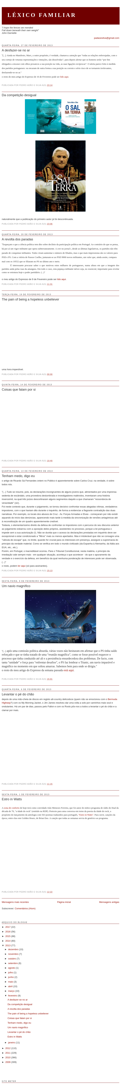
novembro (13, 954)
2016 (8, 931)
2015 (8, 936)
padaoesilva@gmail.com (106, 38)
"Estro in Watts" (85, 814)
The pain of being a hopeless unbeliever (30, 299)
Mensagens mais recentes (15, 902)
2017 (8, 927)
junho (11, 977)
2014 (8, 940)
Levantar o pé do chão (18, 694)
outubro (12, 958)
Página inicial (64, 902)
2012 (8, 1048)
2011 (8, 1053)
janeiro (12, 1042)
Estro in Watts (12, 799)
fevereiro (13, 995)
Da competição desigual (19, 95)
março (11, 991)
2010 (8, 1057)
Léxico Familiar (41, 15)
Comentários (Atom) (25, 908)
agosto (12, 968)
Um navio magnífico (16, 586)
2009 (8, 1062)
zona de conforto (11, 807)
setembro (13, 963)
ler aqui (21, 566)
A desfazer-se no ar (16, 50)
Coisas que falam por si (19, 389)
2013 (8, 945)
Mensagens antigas (109, 902)
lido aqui (64, 76)
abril (10, 986)
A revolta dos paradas (17, 239)
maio (11, 981)
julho (11, 972)
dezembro (13, 949)
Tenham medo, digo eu (18, 476)
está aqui (68, 670)
